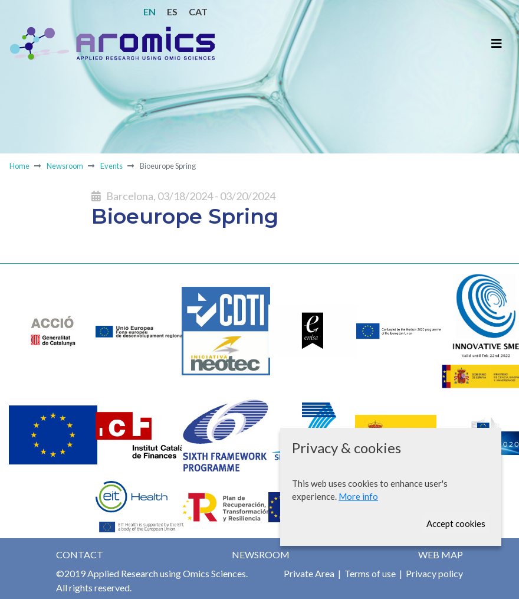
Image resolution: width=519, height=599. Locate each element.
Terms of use (369, 573)
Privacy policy (433, 573)
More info (358, 496)
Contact (79, 554)
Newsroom (65, 166)
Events (111, 166)
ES (172, 11)
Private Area (309, 573)
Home (19, 166)
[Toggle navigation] (497, 43)
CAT (198, 11)
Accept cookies (455, 523)
